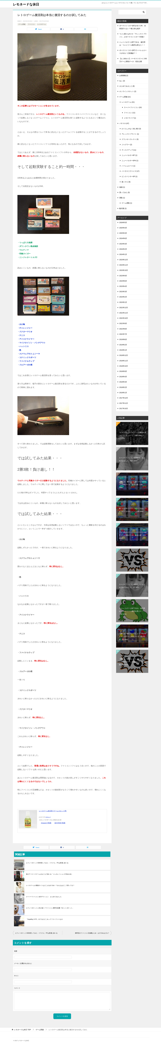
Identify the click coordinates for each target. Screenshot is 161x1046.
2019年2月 (123, 345)
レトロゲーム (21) (128, 102)
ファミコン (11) (129, 113)
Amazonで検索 (46, 823)
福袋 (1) (122, 187)
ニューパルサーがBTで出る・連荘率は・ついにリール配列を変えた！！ (132, 611)
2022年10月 (123, 318)
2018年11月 (123, 361)
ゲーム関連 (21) (125, 97)
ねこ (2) (122, 81)
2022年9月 (123, 323)
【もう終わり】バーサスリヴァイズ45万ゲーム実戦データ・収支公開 (133, 535)
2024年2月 (123, 249)
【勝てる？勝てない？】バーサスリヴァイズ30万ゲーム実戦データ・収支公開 (133, 662)
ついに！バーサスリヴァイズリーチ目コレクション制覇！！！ (132, 560)
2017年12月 (123, 398)
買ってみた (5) (124, 192)
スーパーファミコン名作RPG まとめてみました (132, 459)
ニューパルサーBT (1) (129, 155)
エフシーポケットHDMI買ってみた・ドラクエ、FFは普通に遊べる (47, 863)
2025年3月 (123, 233)
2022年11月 (123, 313)
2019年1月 (123, 350)
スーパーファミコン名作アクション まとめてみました (44, 897)
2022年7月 (123, 334)
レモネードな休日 (27, 4)
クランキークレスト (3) (130, 139)
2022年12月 (123, 307)
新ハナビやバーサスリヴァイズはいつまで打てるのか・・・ (132, 509)
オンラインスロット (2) (127, 91)
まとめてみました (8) (127, 86)
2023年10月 (123, 270)
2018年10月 (123, 366)
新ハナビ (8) (126, 182)
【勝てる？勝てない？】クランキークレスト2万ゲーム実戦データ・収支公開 (132, 636)
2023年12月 (123, 260)
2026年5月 (123, 222)
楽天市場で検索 (60, 823)
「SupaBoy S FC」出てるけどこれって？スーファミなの (44, 919)
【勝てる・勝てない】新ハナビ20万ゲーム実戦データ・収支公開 (133, 484)
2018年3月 (123, 382)
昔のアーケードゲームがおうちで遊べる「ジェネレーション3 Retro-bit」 (49, 874)
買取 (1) (122, 198)
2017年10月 (123, 408)
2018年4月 (123, 377)
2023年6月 (123, 281)
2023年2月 (123, 297)
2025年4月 (123, 228)
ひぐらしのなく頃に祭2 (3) (131, 129)
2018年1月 (123, 393)
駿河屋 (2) (123, 208)
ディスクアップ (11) (129, 150)
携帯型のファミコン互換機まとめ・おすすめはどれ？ (92, 933)
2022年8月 (123, 329)
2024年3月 (123, 244)
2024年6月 (123, 238)
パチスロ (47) (124, 123)
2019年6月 (123, 339)
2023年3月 (123, 291)
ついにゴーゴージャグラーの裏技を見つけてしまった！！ (132, 433)
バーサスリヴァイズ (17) (130, 171)
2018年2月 (123, 387)
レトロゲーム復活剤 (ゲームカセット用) (53, 811)
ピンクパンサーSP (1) (129, 176)
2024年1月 (123, 254)
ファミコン (31, 24)
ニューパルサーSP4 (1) (130, 160)
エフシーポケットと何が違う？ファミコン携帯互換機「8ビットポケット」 (50, 908)
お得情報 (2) (123, 75)
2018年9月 (123, 371)
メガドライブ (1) (130, 118)
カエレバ (48, 817)
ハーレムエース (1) (128, 166)
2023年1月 (123, 302)
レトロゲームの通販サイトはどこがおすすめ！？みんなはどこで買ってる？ (50, 885)
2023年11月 (123, 265)
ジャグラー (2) (127, 144)
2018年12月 (123, 355)
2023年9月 (123, 276)
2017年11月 (123, 403)
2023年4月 (123, 286)
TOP (22, 1030)
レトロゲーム (42, 24)
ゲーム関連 (21, 24)
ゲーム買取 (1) (127, 203)
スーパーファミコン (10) (133, 107)
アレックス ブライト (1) (130, 134)
